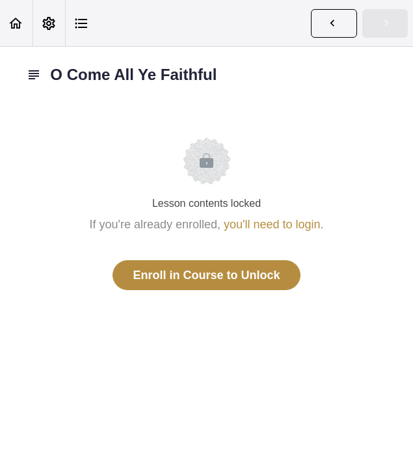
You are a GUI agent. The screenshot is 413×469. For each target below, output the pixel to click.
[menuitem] (49, 23)
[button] (16, 23)
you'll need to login (272, 224)
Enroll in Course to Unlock (206, 275)
